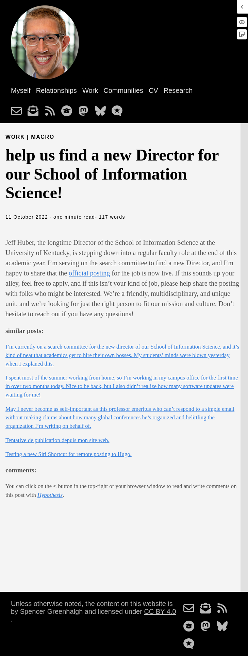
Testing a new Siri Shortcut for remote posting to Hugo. (68, 454)
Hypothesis (50, 495)
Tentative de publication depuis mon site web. (57, 440)
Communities (123, 90)
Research (178, 90)
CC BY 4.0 (160, 611)
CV (153, 90)
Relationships (56, 90)
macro (42, 137)
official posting (89, 273)
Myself (21, 90)
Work (90, 90)
